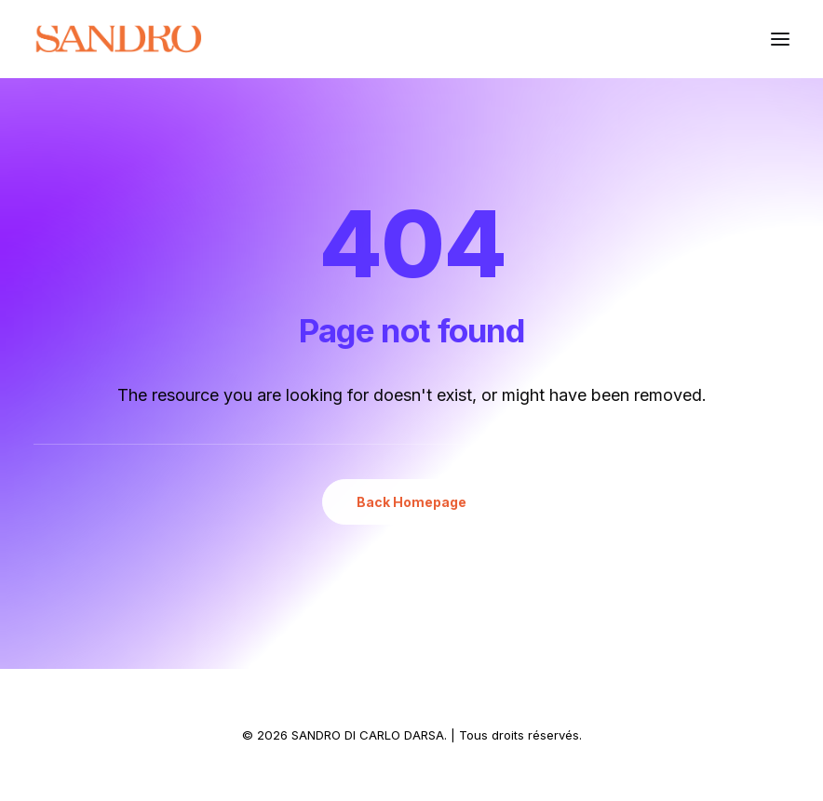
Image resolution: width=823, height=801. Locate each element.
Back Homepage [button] (411, 502)
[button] (780, 39)
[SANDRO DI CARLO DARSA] (118, 39)
